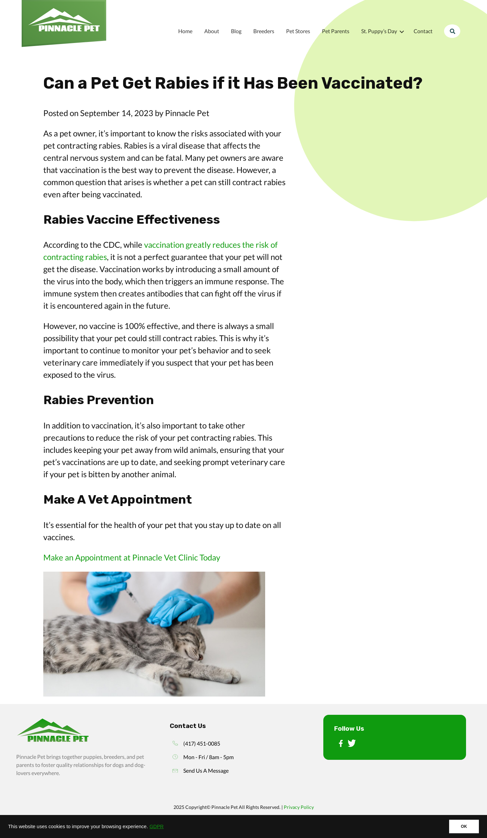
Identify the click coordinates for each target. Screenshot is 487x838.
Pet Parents (335, 31)
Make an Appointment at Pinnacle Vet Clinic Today (131, 557)
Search (452, 31)
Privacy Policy (299, 807)
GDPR (156, 826)
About (211, 31)
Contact (423, 31)
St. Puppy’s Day (379, 31)
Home (185, 31)
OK (464, 826)
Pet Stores (298, 31)
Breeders (263, 31)
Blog (236, 31)
